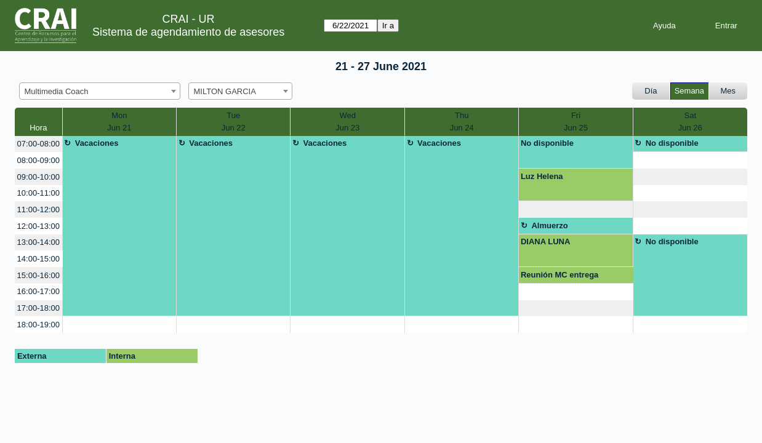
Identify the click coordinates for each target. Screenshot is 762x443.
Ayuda (664, 25)
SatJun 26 (690, 121)
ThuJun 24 (462, 121)
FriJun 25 (576, 121)
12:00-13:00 (38, 226)
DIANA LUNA (545, 241)
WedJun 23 (347, 121)
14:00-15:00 (38, 258)
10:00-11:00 (38, 193)
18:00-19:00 (38, 324)
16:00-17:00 (38, 291)
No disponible (547, 143)
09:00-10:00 (38, 177)
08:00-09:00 (38, 160)
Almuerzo (549, 225)
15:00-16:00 (38, 275)
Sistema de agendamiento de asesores (188, 32)
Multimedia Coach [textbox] (57, 91)
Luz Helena (542, 176)
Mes (728, 90)
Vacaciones (97, 143)
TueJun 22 (234, 121)
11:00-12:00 (38, 209)
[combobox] (99, 91)
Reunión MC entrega (559, 274)
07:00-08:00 (38, 143)
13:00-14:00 (38, 242)
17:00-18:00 (38, 308)
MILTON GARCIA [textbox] (225, 91)
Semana (689, 90)
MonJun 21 (119, 121)
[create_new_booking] (690, 160)
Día (650, 90)
